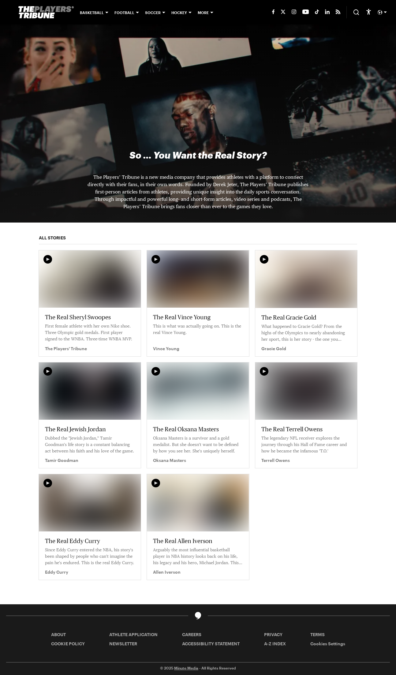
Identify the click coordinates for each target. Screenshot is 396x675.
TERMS (317, 634)
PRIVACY (273, 634)
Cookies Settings (327, 643)
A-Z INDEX (275, 643)
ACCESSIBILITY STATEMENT (211, 643)
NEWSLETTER (123, 643)
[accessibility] (369, 12)
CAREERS (191, 634)
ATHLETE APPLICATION (133, 634)
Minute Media (186, 668)
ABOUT (58, 634)
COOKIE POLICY (68, 643)
